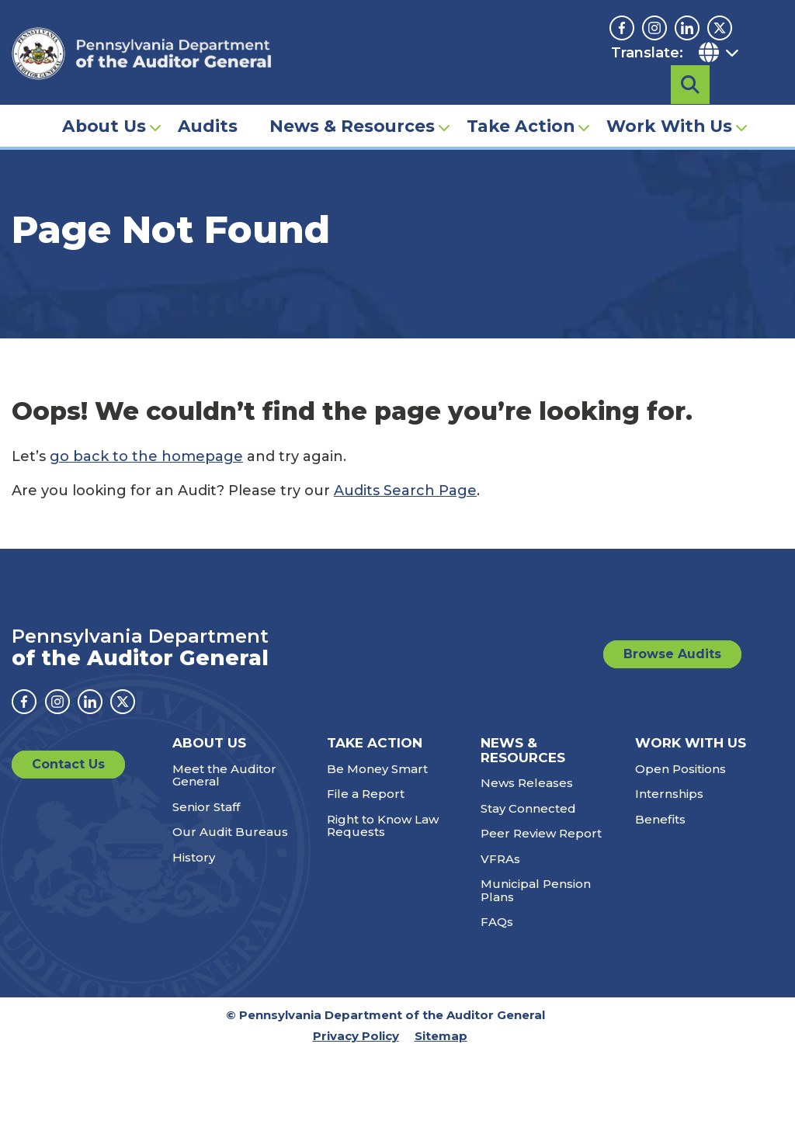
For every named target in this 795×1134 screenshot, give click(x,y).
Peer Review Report (541, 833)
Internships (669, 793)
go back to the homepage (146, 456)
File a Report (365, 793)
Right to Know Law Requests (383, 826)
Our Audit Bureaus (230, 831)
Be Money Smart (377, 768)
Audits (208, 98)
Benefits (660, 819)
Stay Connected (528, 808)
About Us (104, 98)
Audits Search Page (405, 490)
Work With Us (669, 98)
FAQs (497, 921)
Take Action (521, 98)
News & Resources (352, 98)
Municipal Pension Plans (536, 890)
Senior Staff (206, 806)
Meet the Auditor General (224, 775)
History (193, 857)
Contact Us (68, 764)
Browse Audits (672, 654)
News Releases (527, 782)
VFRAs (500, 858)
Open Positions (680, 768)
